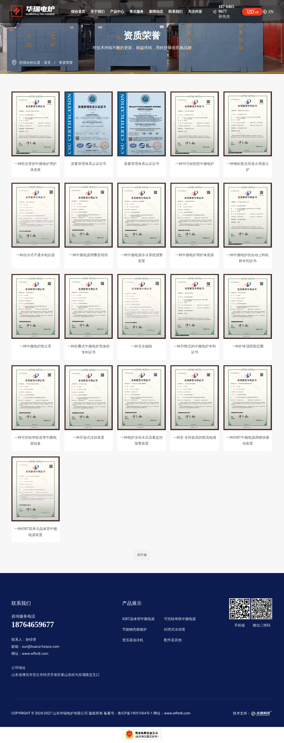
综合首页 (78, 11)
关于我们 (97, 11)
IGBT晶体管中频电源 (138, 619)
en (271, 11)
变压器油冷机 (132, 640)
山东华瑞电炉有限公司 (70, 713)
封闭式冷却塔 (174, 629)
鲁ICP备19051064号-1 (135, 713)
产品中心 (117, 11)
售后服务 (136, 11)
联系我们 (175, 11)
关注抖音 (195, 11)
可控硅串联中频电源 (180, 619)
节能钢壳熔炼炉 (134, 629)
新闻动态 (156, 11)
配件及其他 (173, 640)
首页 (47, 62)
